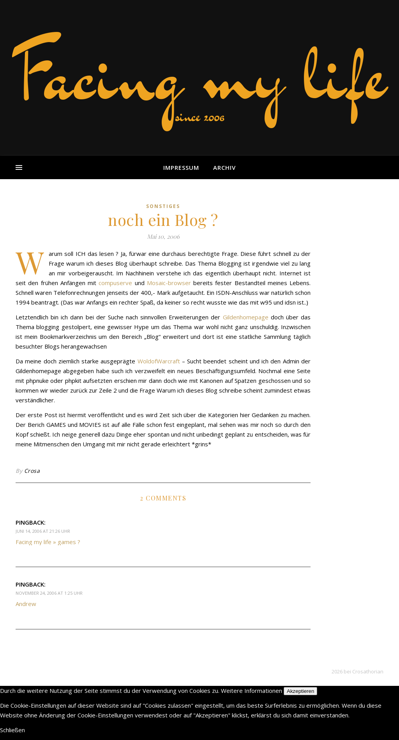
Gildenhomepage (245, 317)
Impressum (181, 167)
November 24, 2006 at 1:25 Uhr (49, 593)
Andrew (26, 604)
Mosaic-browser (169, 283)
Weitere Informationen (251, 690)
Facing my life (199, 74)
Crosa (32, 470)
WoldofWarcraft (159, 361)
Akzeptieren (300, 691)
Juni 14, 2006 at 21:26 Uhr (43, 531)
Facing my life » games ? (48, 542)
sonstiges (163, 206)
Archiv (224, 167)
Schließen (12, 730)
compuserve (115, 283)
